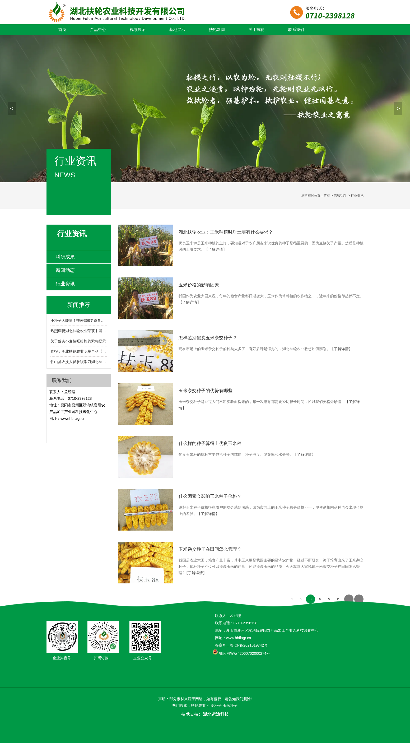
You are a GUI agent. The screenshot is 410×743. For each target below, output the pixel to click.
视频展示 (138, 29)
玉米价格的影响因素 (199, 284)
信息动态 (340, 195)
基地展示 (177, 29)
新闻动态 (65, 270)
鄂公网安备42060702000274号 (244, 653)
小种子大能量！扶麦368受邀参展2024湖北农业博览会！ (78, 320)
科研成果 (65, 256)
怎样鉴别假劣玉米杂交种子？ (208, 337)
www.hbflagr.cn (72, 418)
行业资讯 (65, 283)
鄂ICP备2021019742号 (249, 645)
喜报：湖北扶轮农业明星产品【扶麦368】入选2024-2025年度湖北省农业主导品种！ (78, 351)
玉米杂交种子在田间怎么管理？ (210, 549)
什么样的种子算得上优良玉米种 (210, 443)
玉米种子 (230, 705)
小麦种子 (214, 705)
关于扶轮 (256, 29)
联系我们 (296, 29)
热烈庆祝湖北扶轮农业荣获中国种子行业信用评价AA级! (78, 331)
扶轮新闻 (217, 29)
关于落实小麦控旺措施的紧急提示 (78, 341)
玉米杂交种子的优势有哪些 (205, 390)
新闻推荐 (78, 304)
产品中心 (98, 29)
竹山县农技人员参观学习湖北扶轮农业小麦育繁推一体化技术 (78, 362)
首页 (62, 29)
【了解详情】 (215, 249)
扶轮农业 (198, 705)
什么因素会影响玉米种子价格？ (210, 496)
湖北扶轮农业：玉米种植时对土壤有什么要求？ (226, 232)
